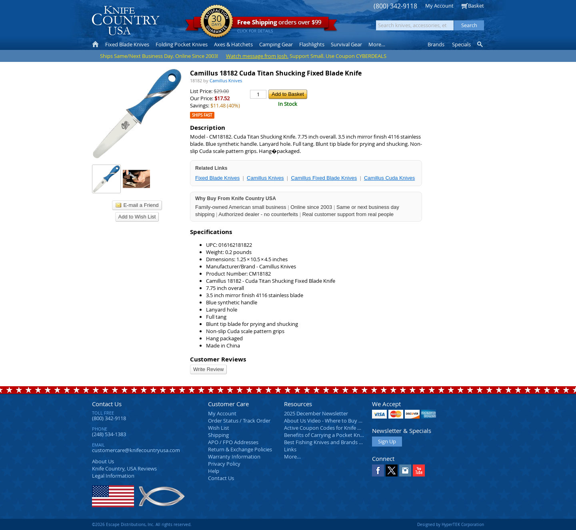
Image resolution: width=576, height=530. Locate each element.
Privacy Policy (224, 463)
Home (95, 44)
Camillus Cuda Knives (389, 178)
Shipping (218, 435)
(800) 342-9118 (395, 6)
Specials (461, 44)
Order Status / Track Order (239, 420)
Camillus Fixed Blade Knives (324, 178)
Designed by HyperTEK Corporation (450, 524)
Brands (436, 44)
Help (213, 470)
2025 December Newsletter (316, 413)
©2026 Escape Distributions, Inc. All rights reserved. (142, 524)
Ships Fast (202, 115)
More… (292, 456)
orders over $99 (261, 24)
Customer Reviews (218, 359)
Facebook (378, 470)
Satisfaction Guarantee (216, 22)
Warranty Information (234, 456)
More (376, 44)
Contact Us (107, 404)
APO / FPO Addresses (233, 442)
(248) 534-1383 (109, 434)
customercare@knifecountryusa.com (136, 450)
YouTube (419, 470)
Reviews (124, 468)
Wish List (218, 427)
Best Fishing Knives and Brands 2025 (327, 442)
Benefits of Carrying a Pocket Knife (325, 435)
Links (290, 449)
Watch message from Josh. (257, 56)
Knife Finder (480, 44)
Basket (476, 5)
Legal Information (113, 475)
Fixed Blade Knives (217, 178)
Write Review (208, 369)
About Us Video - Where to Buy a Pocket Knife (338, 420)
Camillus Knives (265, 178)
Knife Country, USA (125, 20)
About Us (103, 461)
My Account (439, 5)
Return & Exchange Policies (240, 449)
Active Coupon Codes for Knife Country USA (336, 427)
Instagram (405, 470)
